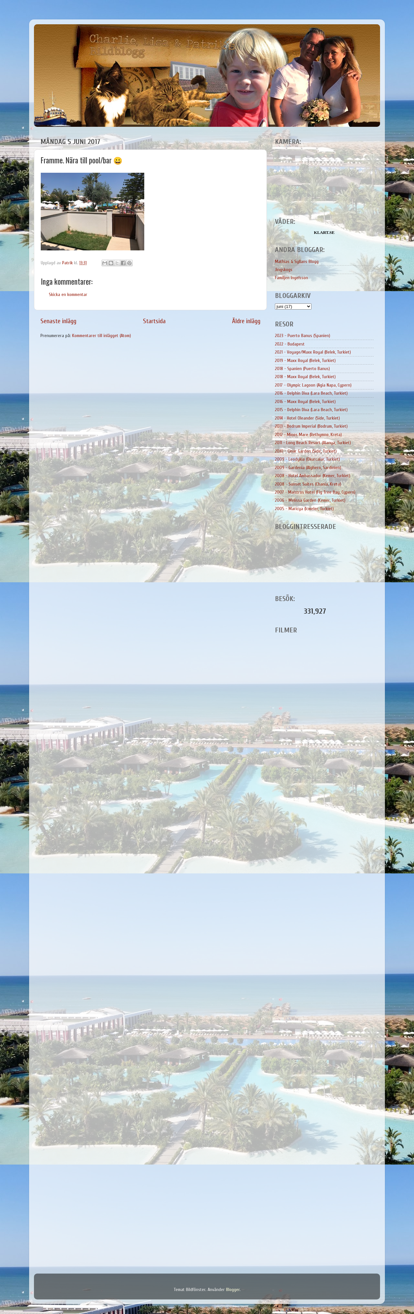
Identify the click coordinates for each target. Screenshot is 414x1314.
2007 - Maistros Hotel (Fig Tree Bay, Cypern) (315, 492)
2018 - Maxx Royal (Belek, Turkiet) (305, 376)
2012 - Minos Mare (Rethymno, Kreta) (308, 434)
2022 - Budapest (290, 344)
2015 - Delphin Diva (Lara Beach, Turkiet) (311, 409)
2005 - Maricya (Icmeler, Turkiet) (304, 508)
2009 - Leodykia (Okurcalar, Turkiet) (307, 459)
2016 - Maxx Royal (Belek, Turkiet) (305, 401)
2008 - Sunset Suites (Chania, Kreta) (308, 484)
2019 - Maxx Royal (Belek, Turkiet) (305, 360)
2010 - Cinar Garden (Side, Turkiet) (306, 451)
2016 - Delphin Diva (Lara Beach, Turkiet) (311, 393)
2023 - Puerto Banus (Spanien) (302, 335)
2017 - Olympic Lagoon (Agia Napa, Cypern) (313, 385)
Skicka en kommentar (68, 294)
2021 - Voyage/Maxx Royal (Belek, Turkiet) (313, 352)
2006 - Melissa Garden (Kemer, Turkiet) (310, 500)
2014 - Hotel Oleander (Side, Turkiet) (307, 418)
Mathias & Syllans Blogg (297, 261)
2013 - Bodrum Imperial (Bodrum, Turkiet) (311, 426)
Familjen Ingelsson (291, 277)
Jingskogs (283, 269)
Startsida (154, 321)
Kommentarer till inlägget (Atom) (101, 335)
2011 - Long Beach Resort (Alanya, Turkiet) (313, 442)
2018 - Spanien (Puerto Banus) (302, 368)
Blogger (233, 1289)
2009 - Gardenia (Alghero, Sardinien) (308, 467)
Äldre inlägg (246, 321)
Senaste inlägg (58, 321)
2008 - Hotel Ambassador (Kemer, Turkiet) (312, 475)
